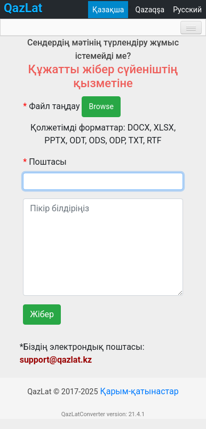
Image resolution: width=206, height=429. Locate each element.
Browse (101, 107)
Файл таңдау (51, 106)
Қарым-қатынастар (139, 402)
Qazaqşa (150, 9)
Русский (187, 9)
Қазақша (108, 9)
